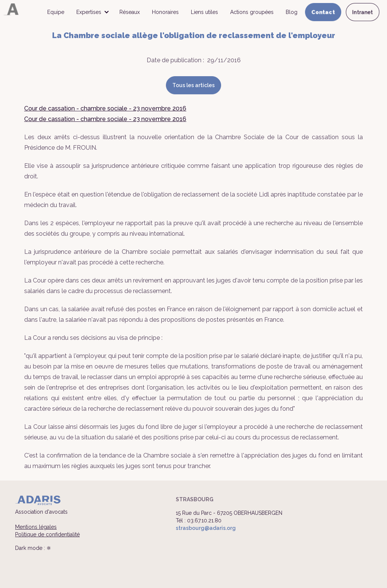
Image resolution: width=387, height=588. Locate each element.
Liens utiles (204, 12)
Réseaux (129, 12)
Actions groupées (252, 12)
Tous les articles (193, 85)
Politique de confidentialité (47, 534)
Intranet (362, 12)
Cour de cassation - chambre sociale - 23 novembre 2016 (105, 108)
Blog (291, 12)
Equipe (55, 12)
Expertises (88, 12)
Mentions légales (36, 527)
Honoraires (165, 12)
